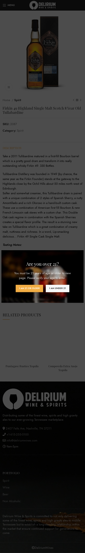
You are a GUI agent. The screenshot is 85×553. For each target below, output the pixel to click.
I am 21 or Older (29, 288)
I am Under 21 (57, 288)
